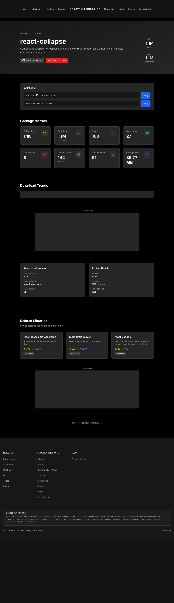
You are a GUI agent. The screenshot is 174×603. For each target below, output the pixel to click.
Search (131, 9)
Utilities (7, 533)
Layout (6, 549)
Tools (6, 544)
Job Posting (43, 560)
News (40, 549)
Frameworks (9, 522)
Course (41, 538)
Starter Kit (42, 544)
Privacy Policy (79, 522)
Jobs (121, 9)
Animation (39, 33)
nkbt (94, 340)
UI (31, 33)
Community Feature (47, 533)
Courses (62, 9)
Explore (50, 9)
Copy (145, 95)
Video (40, 555)
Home (24, 9)
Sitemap (166, 593)
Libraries (24, 33)
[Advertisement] (87, 295)
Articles (41, 527)
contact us (30, 585)
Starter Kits (109, 9)
